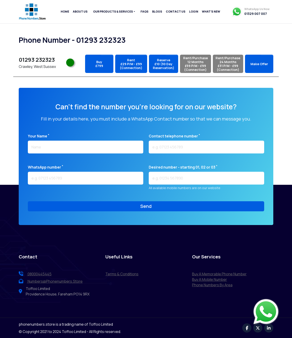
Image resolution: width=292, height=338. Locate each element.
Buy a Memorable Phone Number (219, 273)
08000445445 (35, 273)
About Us (80, 11)
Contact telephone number (174, 136)
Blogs (157, 11)
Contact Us (175, 11)
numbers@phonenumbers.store (51, 281)
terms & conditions (121, 273)
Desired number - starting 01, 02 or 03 (183, 167)
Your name (38, 136)
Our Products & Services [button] (113, 11)
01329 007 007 (255, 14)
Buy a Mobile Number (209, 279)
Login (193, 11)
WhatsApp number (45, 167)
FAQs (145, 11)
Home (65, 11)
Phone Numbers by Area (212, 284)
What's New (211, 11)
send (146, 206)
